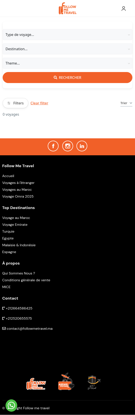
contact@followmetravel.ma (27, 328)
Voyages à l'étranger (18, 182)
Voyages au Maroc (17, 189)
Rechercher (67, 77)
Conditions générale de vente (26, 280)
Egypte (8, 238)
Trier (126, 103)
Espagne (9, 252)
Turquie (8, 231)
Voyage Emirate (14, 224)
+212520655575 (17, 318)
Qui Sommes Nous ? (18, 273)
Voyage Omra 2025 (18, 196)
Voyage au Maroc (16, 217)
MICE (6, 287)
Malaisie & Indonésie (19, 245)
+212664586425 (17, 308)
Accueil (8, 176)
